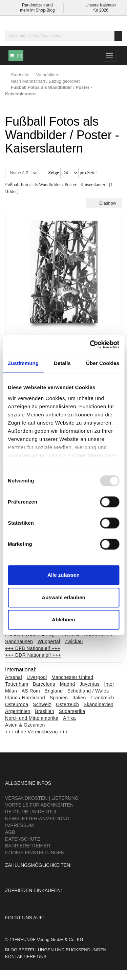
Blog (11, 949)
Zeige (53, 172)
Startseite (20, 74)
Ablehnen (63, 619)
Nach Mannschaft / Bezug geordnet (45, 81)
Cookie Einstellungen (34, 852)
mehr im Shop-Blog (37, 10)
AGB (10, 832)
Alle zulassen (63, 575)
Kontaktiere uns (25, 956)
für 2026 (100, 10)
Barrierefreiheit (28, 845)
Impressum (19, 825)
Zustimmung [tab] (23, 363)
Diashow (104, 203)
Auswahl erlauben (63, 597)
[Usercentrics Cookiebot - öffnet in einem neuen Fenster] (90, 344)
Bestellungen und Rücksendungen (62, 949)
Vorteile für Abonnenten (39, 805)
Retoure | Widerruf (31, 811)
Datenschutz (22, 839)
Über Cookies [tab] (102, 363)
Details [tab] (62, 363)
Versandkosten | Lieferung (42, 798)
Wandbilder (47, 74)
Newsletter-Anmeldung (37, 818)
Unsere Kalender (101, 5)
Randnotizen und (37, 5)
